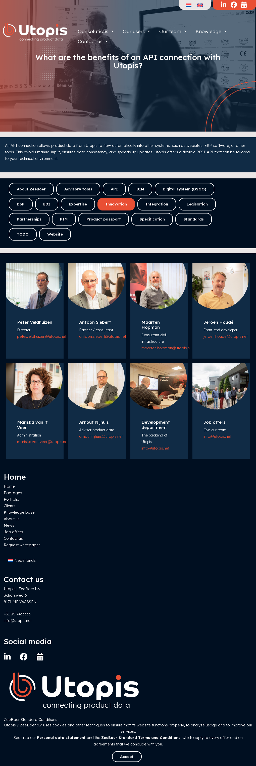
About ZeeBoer (31, 189)
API (114, 189)
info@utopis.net (155, 448)
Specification (152, 219)
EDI (46, 204)
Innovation (116, 204)
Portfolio (11, 499)
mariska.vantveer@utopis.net (43, 441)
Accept (127, 756)
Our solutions (96, 31)
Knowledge (212, 31)
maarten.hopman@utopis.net (167, 348)
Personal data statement (61, 737)
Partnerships (29, 219)
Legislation (197, 204)
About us (12, 518)
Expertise (78, 204)
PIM (64, 219)
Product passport (103, 219)
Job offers (13, 531)
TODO (23, 234)
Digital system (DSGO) (184, 189)
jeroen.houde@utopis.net (225, 336)
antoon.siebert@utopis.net (102, 336)
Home (9, 486)
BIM (140, 189)
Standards (193, 219)
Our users (137, 31)
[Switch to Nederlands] (22, 560)
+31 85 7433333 (17, 614)
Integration (156, 204)
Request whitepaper (22, 544)
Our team (173, 31)
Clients (9, 505)
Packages (13, 492)
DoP (21, 204)
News (9, 525)
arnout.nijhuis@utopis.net (101, 436)
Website (55, 234)
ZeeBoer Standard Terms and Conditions (140, 737)
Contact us (13, 538)
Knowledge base (19, 512)
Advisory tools (78, 189)
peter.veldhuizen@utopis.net (41, 336)
